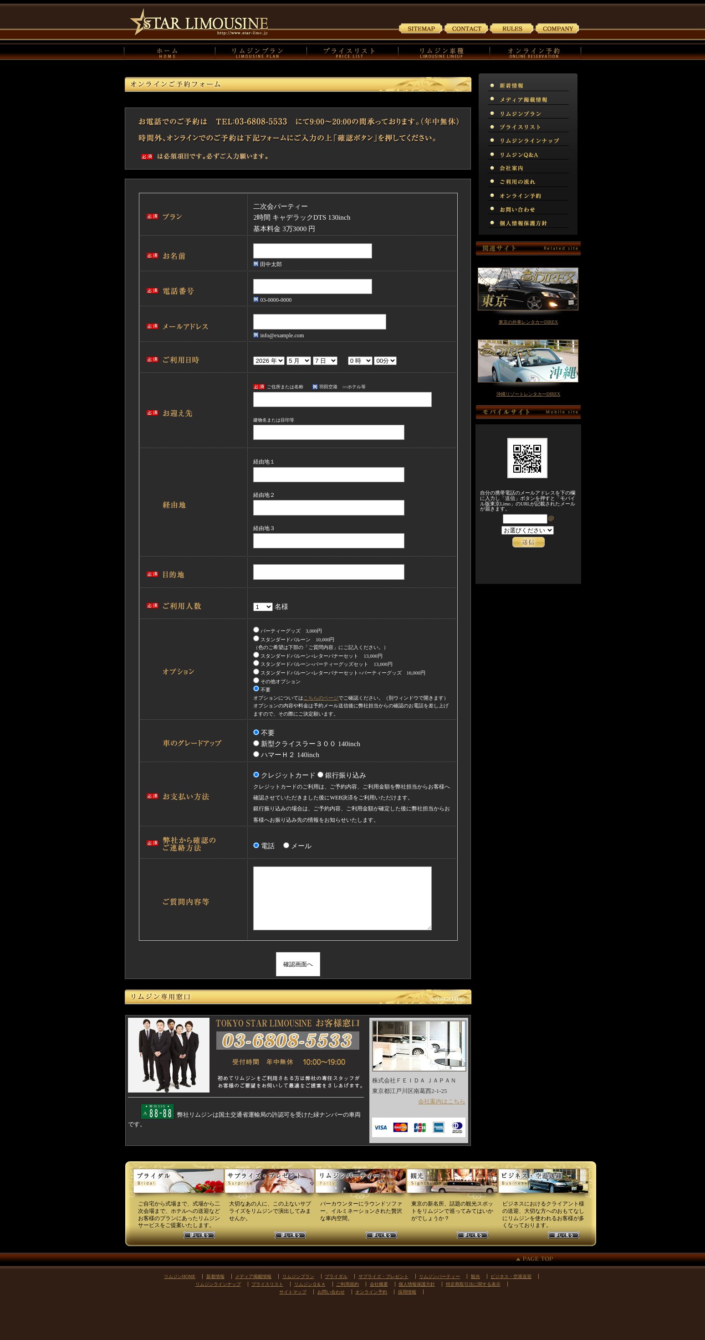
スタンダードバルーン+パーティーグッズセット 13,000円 (322, 664)
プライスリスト (576, 125)
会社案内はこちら (441, 1101)
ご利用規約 (512, 28)
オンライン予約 (576, 194)
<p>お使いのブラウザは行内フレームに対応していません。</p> (528, 541)
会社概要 (379, 1284)
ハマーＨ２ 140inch (289, 754)
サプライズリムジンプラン (269, 1185)
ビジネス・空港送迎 (510, 1276)
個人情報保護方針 (576, 221)
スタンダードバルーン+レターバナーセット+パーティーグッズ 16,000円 (339, 672)
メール (301, 846)
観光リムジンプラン (451, 1185)
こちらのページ (320, 698)
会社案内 (557, 28)
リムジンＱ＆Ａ (576, 153)
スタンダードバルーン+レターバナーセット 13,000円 (317, 656)
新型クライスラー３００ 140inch (310, 743)
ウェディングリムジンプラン (178, 1185)
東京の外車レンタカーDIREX (528, 322)
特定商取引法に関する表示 (473, 1284)
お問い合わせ (466, 28)
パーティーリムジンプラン (360, 1185)
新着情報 (576, 84)
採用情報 (407, 1291)
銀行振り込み (345, 775)
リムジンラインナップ (576, 139)
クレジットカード (288, 775)
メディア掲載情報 (576, 98)
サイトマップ (421, 28)
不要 (262, 689)
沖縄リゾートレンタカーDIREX (528, 394)
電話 (271, 846)
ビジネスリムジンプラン (542, 1185)
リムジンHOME (179, 1276)
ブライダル (336, 1276)
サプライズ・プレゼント (383, 1276)
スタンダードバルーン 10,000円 (293, 639)
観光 (475, 1276)
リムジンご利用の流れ (576, 180)
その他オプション (277, 681)
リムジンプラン (576, 112)
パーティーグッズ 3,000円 (287, 631)
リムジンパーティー (439, 1276)
